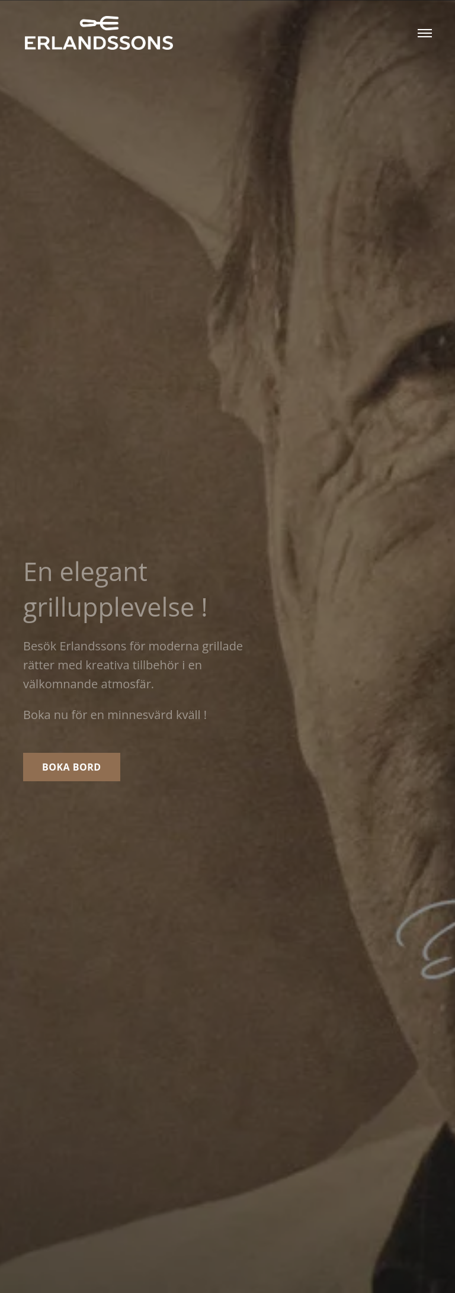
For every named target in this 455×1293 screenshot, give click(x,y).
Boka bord (71, 767)
